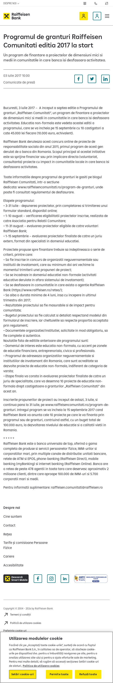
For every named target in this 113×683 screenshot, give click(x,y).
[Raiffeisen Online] (83, 16)
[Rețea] (7, 534)
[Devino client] (97, 16)
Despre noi (11, 3)
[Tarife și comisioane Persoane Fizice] (28, 545)
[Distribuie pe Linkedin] (105, 79)
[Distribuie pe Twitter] (92, 79)
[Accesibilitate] (13, 565)
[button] (107, 16)
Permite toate (59, 674)
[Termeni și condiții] (17, 614)
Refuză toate (88, 674)
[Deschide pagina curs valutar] (107, 3)
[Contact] (9, 525)
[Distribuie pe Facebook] (78, 79)
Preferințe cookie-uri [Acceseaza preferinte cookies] (15, 630)
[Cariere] (8, 556)
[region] (56, 657)
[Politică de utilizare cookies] (22, 623)
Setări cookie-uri (22, 674)
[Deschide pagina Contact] (96, 3)
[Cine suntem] (12, 516)
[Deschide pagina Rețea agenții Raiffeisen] (85, 3)
